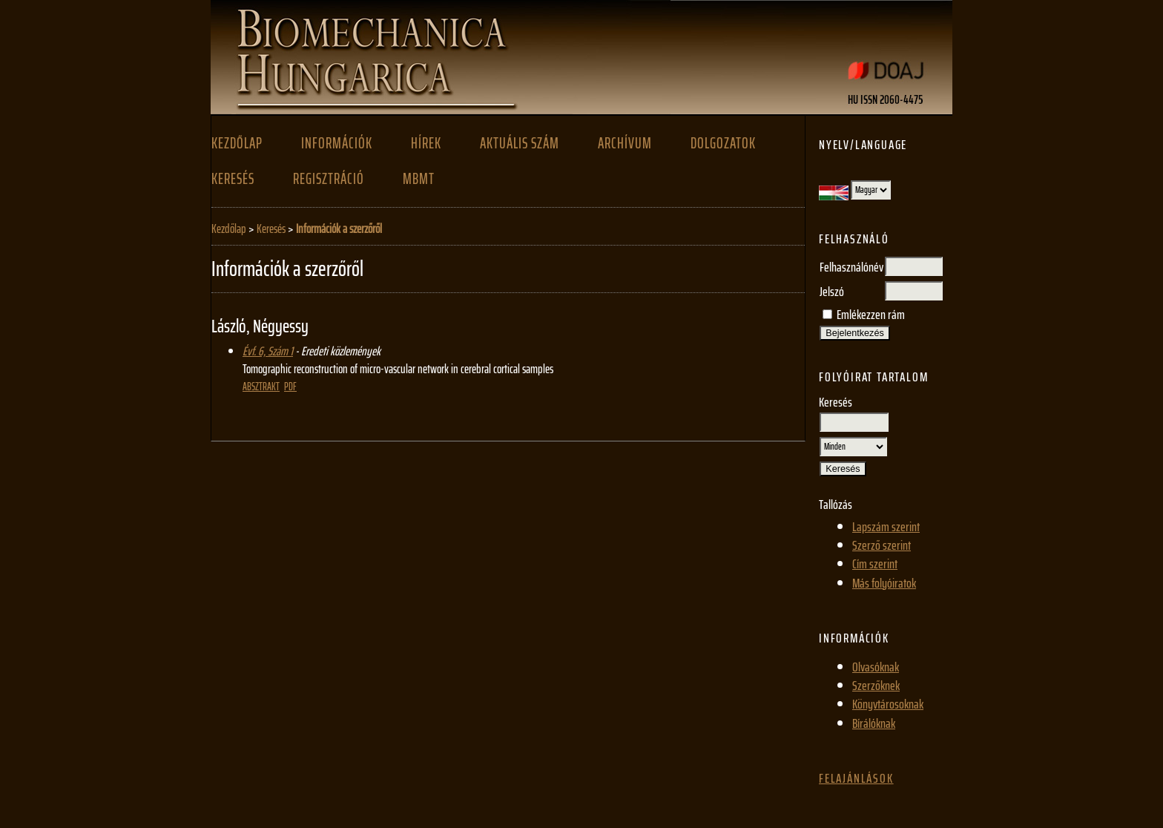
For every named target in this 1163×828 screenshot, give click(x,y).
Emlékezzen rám (871, 314)
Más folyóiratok (884, 583)
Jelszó (832, 291)
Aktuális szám (519, 143)
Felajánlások (856, 778)
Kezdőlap (237, 143)
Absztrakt (261, 386)
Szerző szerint (881, 545)
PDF (290, 386)
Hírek (426, 143)
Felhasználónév (851, 267)
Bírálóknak (873, 723)
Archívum (625, 143)
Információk (336, 143)
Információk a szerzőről (339, 228)
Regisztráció (328, 179)
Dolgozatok (723, 143)
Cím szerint (874, 563)
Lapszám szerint (886, 526)
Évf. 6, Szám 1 (268, 351)
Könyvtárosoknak (887, 704)
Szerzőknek (876, 685)
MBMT (419, 179)
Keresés (232, 179)
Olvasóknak (875, 667)
